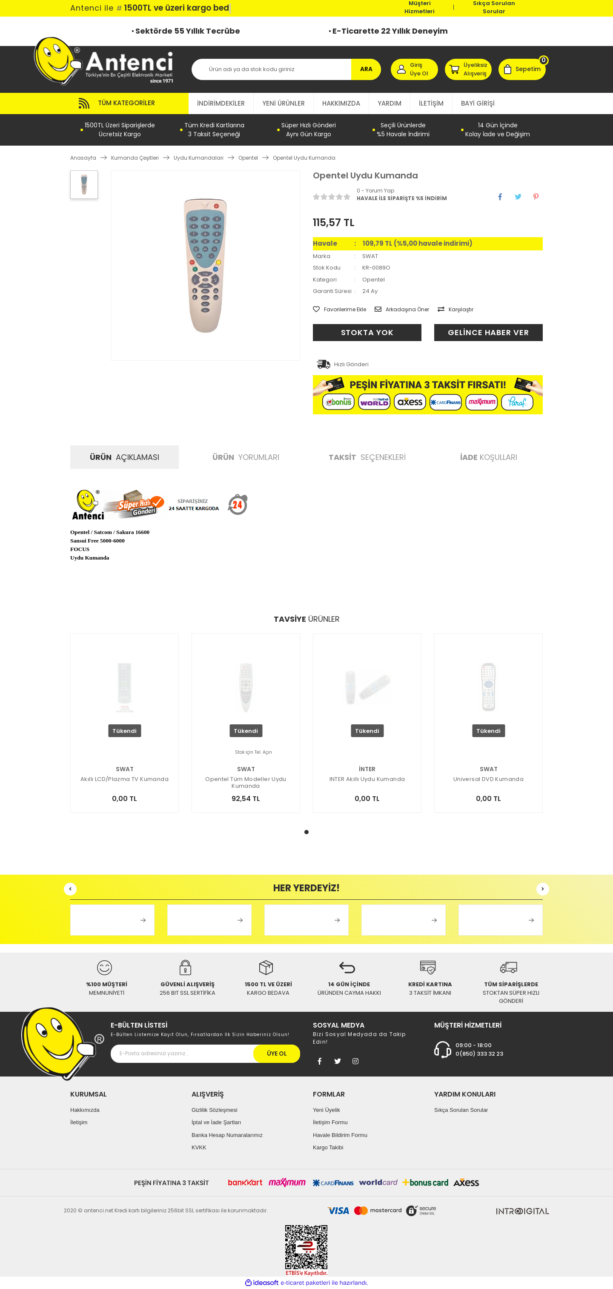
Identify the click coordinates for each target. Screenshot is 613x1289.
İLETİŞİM (431, 103)
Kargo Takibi (328, 1147)
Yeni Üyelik (326, 1110)
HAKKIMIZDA (341, 103)
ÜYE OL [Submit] (277, 1053)
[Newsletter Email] (205, 1054)
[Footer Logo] (62, 1043)
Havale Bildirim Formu (340, 1135)
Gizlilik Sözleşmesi (215, 1110)
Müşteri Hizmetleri (419, 7)
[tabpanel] (124, 733)
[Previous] (70, 889)
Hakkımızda (85, 1110)
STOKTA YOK (367, 332)
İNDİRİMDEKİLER (221, 103)
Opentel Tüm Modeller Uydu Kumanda (245, 782)
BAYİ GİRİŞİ (478, 103)
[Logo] (107, 60)
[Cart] (522, 69)
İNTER (367, 769)
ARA (366, 69)
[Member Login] (414, 69)
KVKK (199, 1147)
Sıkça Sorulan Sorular (494, 7)
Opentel (373, 280)
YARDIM (389, 103)
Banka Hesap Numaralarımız (227, 1135)
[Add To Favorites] (339, 309)
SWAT (370, 256)
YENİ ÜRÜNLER (283, 103)
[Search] (286, 69)
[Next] (542, 889)
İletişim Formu (330, 1122)
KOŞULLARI (488, 457)
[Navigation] (129, 103)
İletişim (78, 1122)
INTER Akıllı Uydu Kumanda (367, 779)
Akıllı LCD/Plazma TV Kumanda (124, 779)
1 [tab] (306, 832)
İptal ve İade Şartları (216, 1122)
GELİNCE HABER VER (488, 332)
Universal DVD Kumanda (488, 779)
